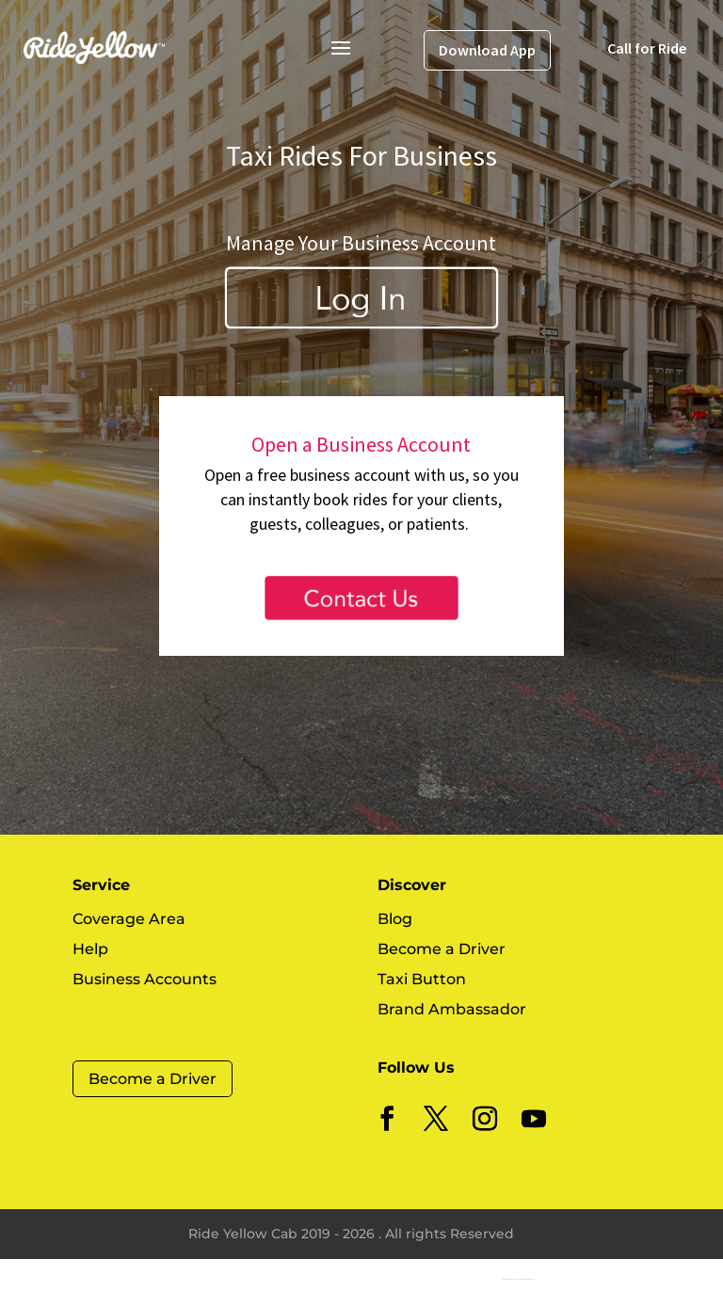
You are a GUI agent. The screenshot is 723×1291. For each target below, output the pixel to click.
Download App (487, 49)
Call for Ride (646, 48)
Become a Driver (152, 1079)
